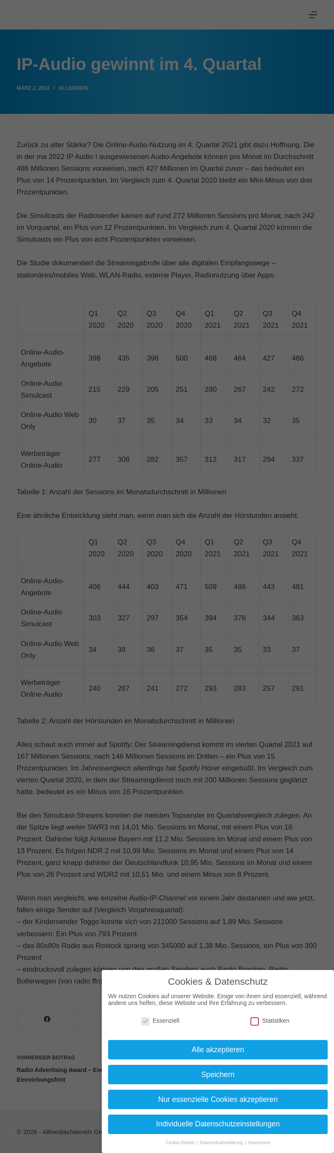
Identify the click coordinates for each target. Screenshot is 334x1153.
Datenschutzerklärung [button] (222, 1142)
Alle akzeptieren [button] (218, 1049)
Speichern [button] (218, 1074)
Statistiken (270, 1020)
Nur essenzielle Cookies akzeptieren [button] (217, 1099)
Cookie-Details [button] (181, 1142)
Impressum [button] (259, 1142)
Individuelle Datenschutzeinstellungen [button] (218, 1124)
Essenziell (160, 1020)
